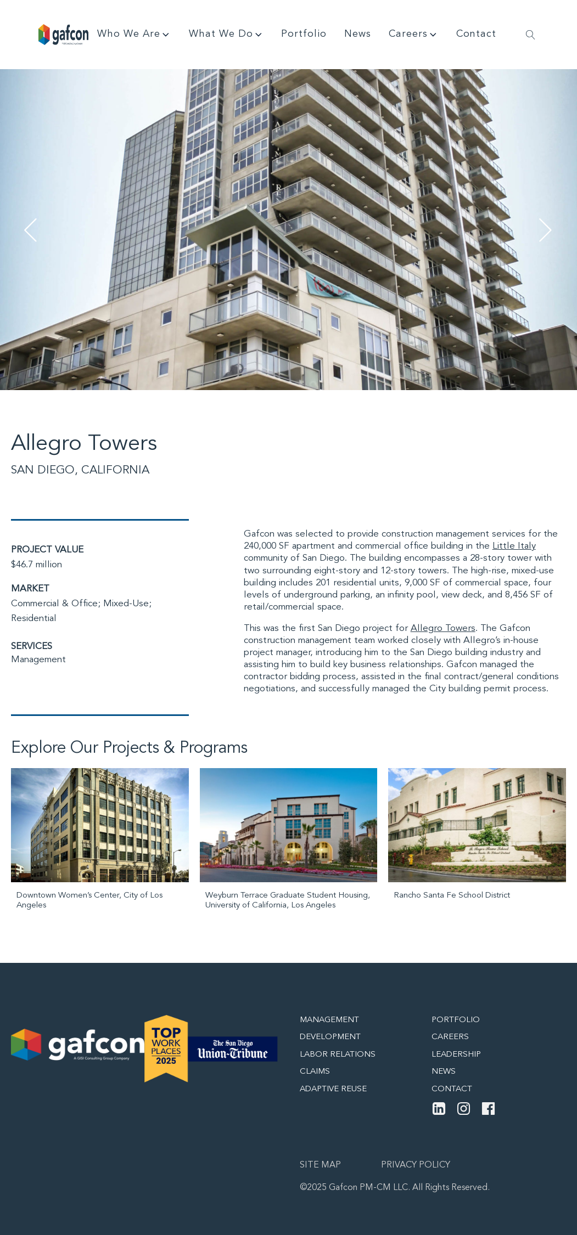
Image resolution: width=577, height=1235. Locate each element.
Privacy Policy (415, 1165)
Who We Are (134, 34)
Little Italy (514, 546)
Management (38, 659)
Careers (414, 34)
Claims (315, 1072)
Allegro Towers (443, 628)
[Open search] (531, 35)
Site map (320, 1165)
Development (330, 1037)
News (357, 34)
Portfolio (304, 34)
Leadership (456, 1055)
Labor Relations (338, 1055)
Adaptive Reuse (333, 1089)
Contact (476, 34)
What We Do (226, 34)
